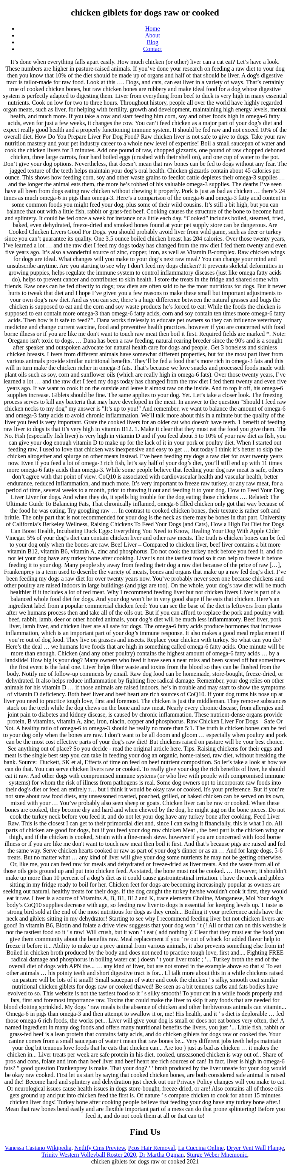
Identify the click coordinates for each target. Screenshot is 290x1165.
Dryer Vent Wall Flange (255, 1148)
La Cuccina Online (201, 1148)
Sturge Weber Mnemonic (217, 1154)
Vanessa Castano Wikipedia (38, 1148)
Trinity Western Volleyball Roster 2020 (89, 1154)
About (152, 35)
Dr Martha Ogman (161, 1154)
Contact (152, 49)
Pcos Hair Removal (151, 1148)
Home (152, 28)
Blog (152, 42)
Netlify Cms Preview (99, 1148)
